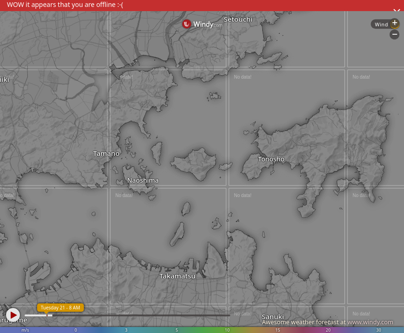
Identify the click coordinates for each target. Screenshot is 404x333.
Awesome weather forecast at (327, 322)
